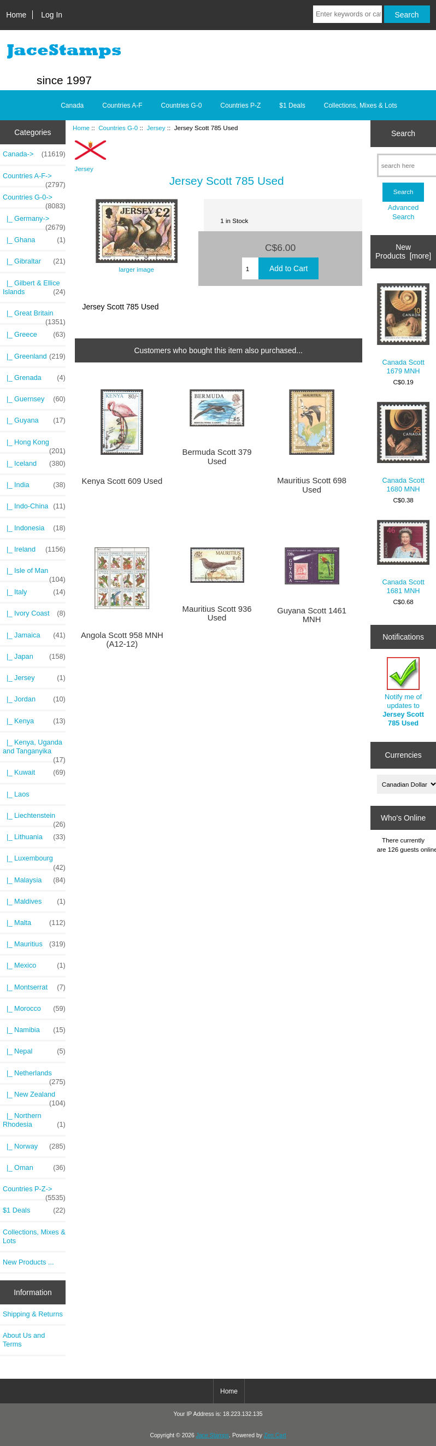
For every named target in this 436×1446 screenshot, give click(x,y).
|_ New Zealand (34, 1097)
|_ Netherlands (34, 1076)
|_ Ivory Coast (34, 613)
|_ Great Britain (34, 316)
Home (16, 14)
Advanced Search (403, 211)
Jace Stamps (212, 1435)
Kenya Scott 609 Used (122, 481)
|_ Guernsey (34, 399)
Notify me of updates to (403, 692)
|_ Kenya (34, 721)
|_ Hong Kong (34, 445)
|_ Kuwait (34, 772)
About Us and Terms (24, 1339)
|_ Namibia (34, 1030)
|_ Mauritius (34, 944)
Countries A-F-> (34, 179)
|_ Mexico (34, 965)
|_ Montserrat (34, 987)
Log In (51, 14)
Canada (72, 105)
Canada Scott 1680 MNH (403, 448)
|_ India (34, 485)
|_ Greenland (34, 356)
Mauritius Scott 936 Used (217, 613)
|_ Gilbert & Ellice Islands (34, 287)
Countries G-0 (118, 127)
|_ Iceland (34, 463)
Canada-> (34, 154)
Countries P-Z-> (34, 1192)
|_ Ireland (34, 549)
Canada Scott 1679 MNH (403, 329)
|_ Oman (34, 1167)
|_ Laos (16, 794)
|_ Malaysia (34, 880)
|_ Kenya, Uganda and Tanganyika (34, 749)
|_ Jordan (34, 699)
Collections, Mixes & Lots (360, 105)
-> (34, 200)
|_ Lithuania (34, 837)
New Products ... (28, 1262)
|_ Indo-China (34, 506)
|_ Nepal (34, 1051)
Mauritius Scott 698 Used (311, 485)
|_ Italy (34, 592)
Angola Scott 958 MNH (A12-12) (122, 639)
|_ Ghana (34, 240)
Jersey (155, 127)
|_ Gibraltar (34, 261)
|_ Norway (34, 1146)
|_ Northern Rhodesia (34, 1120)
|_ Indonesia (34, 528)
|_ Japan (34, 656)
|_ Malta (34, 922)
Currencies (403, 755)
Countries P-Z (240, 105)
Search (403, 133)
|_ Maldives (34, 901)
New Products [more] (403, 251)
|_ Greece (34, 334)
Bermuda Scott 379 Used (217, 456)
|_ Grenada (34, 377)
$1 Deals (292, 105)
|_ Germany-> (34, 221)
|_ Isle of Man (34, 573)
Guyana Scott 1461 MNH (311, 615)
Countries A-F (122, 105)
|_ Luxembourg (34, 861)
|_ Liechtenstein (34, 818)
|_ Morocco (34, 1008)
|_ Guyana (34, 420)
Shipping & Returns (33, 1314)
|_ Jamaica (34, 635)
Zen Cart (275, 1435)
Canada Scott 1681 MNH (403, 557)
